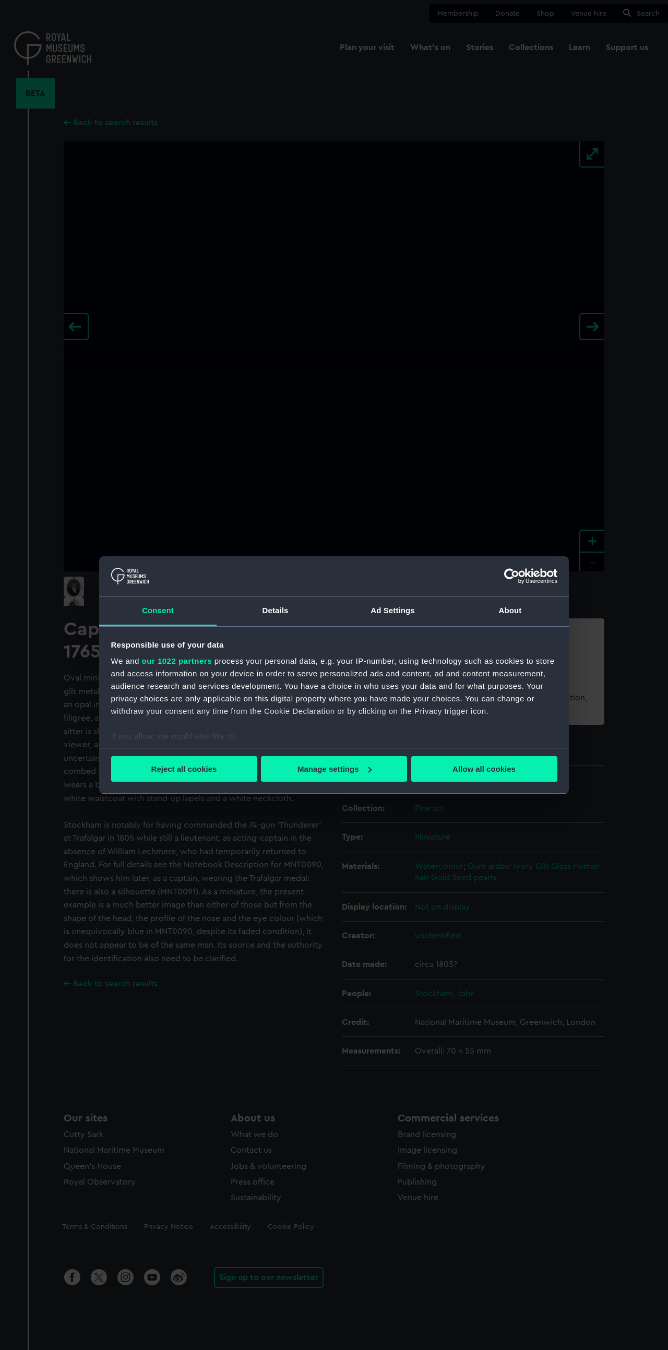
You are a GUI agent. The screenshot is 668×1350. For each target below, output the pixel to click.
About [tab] (510, 610)
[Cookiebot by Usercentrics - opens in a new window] (511, 576)
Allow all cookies (484, 768)
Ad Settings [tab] (392, 610)
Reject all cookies (184, 768)
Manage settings (334, 768)
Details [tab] (276, 610)
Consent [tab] (158, 610)
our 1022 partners (177, 660)
